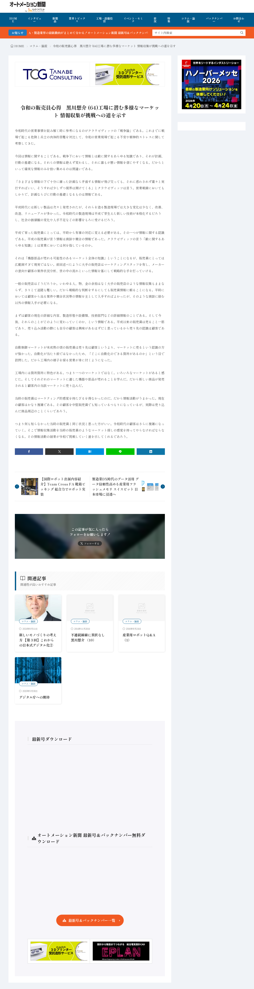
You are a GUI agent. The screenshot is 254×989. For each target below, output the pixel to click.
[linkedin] (151, 451)
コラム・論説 (188, 19)
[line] (120, 451)
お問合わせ (238, 19)
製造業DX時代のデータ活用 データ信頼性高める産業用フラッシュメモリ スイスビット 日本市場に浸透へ (115, 486)
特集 (168, 19)
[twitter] (59, 451)
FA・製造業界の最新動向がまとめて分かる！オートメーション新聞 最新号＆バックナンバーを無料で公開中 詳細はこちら (120, 33)
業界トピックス (77, 19)
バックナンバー (214, 19)
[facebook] (29, 451)
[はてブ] (90, 451)
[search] (241, 33)
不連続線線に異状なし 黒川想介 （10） (88, 637)
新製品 (55, 19)
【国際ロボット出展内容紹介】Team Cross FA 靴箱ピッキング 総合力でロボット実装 (62, 486)
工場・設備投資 (104, 19)
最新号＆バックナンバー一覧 (91, 920)
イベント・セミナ (133, 19)
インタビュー (34, 19)
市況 (155, 19)
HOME (13, 19)
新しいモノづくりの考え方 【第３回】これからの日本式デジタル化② (37, 640)
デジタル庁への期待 (34, 697)
